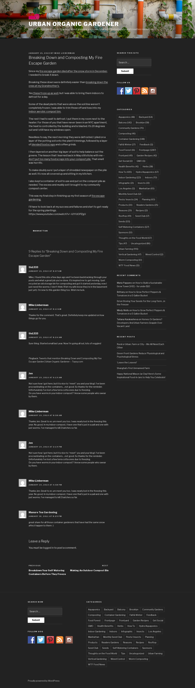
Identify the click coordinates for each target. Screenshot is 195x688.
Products (93, 642)
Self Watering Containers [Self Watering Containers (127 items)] (134, 227)
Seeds (105, 648)
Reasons (127, 642)
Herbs (120, 626)
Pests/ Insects (133, 637)
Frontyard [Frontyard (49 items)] (126, 155)
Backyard (108, 609)
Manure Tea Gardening (43, 512)
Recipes (140, 642)
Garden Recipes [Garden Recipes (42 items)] (147, 155)
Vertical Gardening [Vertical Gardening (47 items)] (130, 254)
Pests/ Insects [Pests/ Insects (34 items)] (128, 199)
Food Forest (94, 620)
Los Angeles (154, 631)
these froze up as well (45, 93)
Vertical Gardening (97, 659)
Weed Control (118, 659)
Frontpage (110, 620)
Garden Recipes (141, 620)
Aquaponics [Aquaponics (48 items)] (127, 117)
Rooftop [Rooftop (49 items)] (125, 216)
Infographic (127, 631)
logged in (48, 547)
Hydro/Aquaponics (148, 626)
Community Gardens (152, 609)
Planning (149, 637)
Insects (140, 631)
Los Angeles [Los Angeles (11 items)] (127, 188)
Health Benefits (105, 626)
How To (131, 626)
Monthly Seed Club (112, 637)
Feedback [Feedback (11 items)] (146, 144)
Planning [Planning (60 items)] (148, 199)
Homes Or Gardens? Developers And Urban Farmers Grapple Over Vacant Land (139, 322)
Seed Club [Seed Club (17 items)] (142, 216)
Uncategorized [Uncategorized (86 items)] (140, 243)
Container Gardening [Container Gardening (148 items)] (132, 139)
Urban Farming (155, 653)
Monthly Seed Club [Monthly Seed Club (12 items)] (130, 194)
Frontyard (124, 620)
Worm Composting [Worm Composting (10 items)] (130, 260)
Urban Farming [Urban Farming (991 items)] (128, 249)
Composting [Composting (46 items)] (127, 133)
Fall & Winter (135, 615)
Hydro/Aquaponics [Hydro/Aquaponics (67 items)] (147, 172)
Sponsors (147, 648)
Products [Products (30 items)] (125, 205)
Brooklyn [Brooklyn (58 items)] (142, 122)
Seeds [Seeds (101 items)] (124, 221)
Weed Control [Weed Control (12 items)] (154, 254)
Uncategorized (136, 653)
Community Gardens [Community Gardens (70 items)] (131, 128)
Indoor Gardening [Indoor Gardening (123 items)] (130, 177)
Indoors (113, 631)
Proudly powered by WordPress (44, 680)
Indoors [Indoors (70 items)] (151, 177)
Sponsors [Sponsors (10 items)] (125, 232)
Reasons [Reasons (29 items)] (125, 210)
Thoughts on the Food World (102, 653)
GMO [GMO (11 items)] (141, 161)
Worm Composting (138, 659)
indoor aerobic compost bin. (45, 111)
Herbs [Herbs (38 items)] (148, 166)
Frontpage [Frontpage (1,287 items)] (147, 150)
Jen (31, 373)
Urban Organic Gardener (74, 24)
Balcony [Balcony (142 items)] (125, 122)
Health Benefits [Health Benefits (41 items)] (129, 166)
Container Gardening (115, 615)
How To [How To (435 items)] (125, 172)
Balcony (121, 609)
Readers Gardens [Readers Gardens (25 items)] (147, 205)
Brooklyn (133, 609)
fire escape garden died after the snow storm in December (73, 71)
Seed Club (93, 648)
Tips (123, 653)
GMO (90, 626)
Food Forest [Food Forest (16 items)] (127, 150)
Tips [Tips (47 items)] (123, 243)
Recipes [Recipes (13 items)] (142, 210)
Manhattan (40, 231)
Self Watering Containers (125, 648)
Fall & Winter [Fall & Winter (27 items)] (127, 144)
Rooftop (152, 642)
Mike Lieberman (64, 53)
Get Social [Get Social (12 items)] (126, 161)
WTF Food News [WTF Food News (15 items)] (129, 265)
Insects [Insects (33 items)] (144, 183)
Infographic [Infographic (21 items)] (126, 183)
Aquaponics (94, 609)
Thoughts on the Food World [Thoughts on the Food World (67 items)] (135, 238)
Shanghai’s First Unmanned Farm (133, 368)
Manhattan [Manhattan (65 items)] (146, 188)
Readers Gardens (110, 642)
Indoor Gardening (96, 631)
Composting (94, 615)
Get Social (158, 620)
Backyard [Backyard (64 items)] (146, 117)
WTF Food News (96, 664)
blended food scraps (43, 144)
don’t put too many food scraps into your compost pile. (60, 159)
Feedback (151, 615)
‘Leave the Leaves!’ (127, 362)
